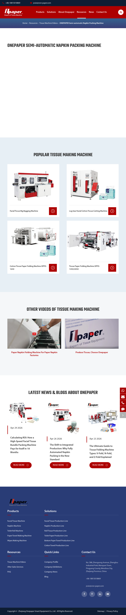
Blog (46, 577)
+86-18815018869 (93, 579)
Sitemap (100, 611)
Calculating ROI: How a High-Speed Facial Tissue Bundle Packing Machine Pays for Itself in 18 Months (23, 445)
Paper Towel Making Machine (19, 536)
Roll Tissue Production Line (55, 531)
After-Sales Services (15, 567)
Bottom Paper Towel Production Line (59, 541)
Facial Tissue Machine (16, 521)
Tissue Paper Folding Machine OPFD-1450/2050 (84, 267)
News (91, 14)
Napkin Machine (14, 526)
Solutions (51, 14)
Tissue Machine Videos (48, 23)
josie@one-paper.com (40, 3)
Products (40, 14)
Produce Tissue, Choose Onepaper (92, 352)
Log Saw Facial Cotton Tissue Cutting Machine (88, 211)
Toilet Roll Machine (15, 531)
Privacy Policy (112, 611)
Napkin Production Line (54, 526)
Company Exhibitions (53, 567)
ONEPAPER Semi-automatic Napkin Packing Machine (81, 23)
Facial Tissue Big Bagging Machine (24, 211)
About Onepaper (66, 14)
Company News (50, 572)
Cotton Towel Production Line (56, 546)
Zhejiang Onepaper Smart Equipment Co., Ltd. (37, 611)
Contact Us (101, 14)
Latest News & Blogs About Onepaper (63, 393)
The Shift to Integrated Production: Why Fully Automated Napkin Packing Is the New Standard (61, 452)
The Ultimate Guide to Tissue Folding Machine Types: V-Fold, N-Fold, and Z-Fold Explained (101, 451)
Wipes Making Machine (17, 541)
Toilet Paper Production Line (56, 536)
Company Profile (51, 562)
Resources (81, 14)
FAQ (9, 572)
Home (25, 23)
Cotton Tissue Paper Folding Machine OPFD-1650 (28, 267)
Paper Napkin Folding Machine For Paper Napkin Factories (34, 354)
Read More (21, 465)
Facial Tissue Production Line (56, 521)
